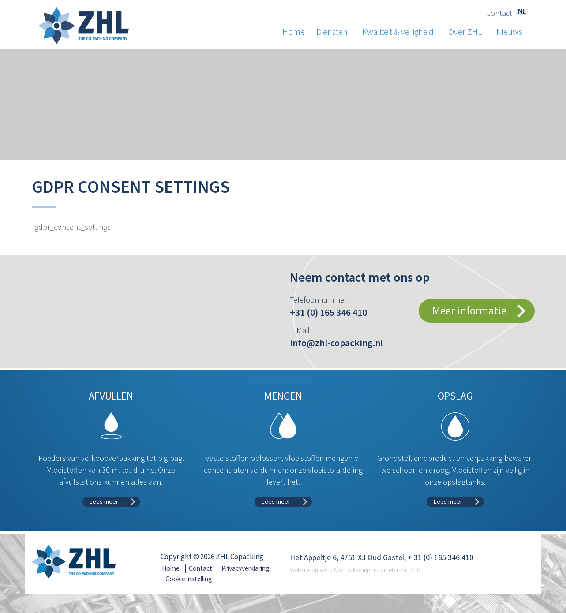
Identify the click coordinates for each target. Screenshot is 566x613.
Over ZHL (468, 31)
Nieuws (509, 31)
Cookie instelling (188, 579)
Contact (499, 13)
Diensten (335, 31)
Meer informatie (469, 310)
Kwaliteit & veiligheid (401, 31)
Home (293, 31)
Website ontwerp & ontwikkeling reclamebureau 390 (355, 570)
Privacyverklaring (245, 568)
